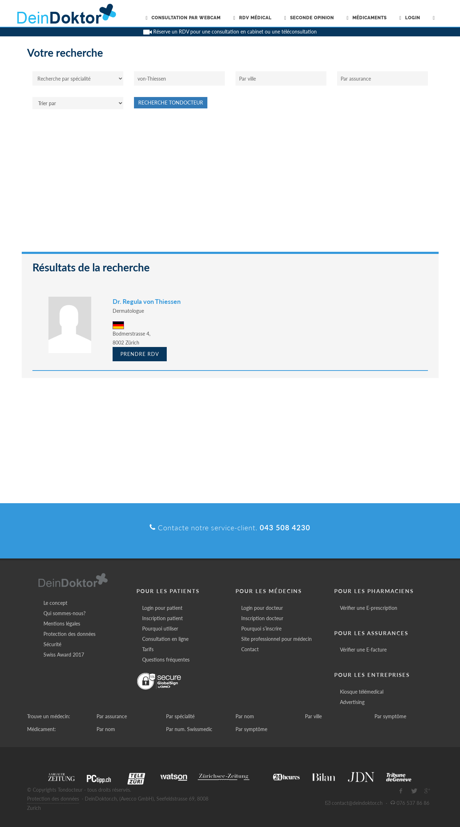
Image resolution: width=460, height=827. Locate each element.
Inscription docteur (262, 618)
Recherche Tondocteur (170, 102)
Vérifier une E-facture (363, 650)
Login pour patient (162, 608)
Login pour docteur (262, 608)
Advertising (352, 702)
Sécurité (52, 644)
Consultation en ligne (165, 639)
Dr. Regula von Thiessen (147, 301)
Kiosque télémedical (361, 692)
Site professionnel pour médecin (276, 639)
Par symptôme (390, 716)
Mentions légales (61, 624)
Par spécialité (180, 716)
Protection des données (69, 634)
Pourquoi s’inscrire (261, 629)
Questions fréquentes (166, 660)
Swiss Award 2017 (63, 655)
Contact (250, 649)
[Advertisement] (230, 184)
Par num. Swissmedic (189, 729)
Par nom (245, 716)
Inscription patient (162, 618)
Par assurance (112, 716)
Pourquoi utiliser (160, 629)
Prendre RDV (139, 354)
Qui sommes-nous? (64, 613)
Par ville (313, 716)
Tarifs (148, 649)
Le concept (55, 603)
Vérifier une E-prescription (368, 608)
